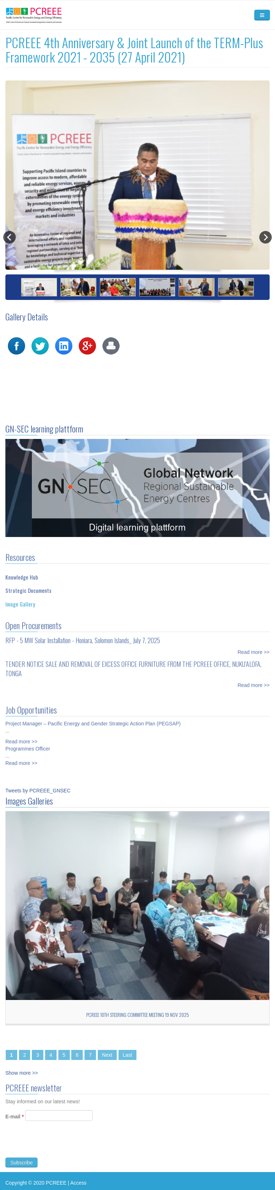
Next (107, 1055)
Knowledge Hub (21, 574)
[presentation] (59, 1146)
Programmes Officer (27, 746)
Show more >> (21, 1073)
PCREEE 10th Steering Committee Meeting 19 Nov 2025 (137, 1014)
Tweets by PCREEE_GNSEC (38, 790)
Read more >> (254, 649)
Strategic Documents (28, 588)
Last (127, 1055)
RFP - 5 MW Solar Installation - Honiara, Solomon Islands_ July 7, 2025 (82, 637)
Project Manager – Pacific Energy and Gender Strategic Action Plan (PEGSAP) (92, 720)
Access (78, 1183)
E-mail (14, 1119)
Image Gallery (20, 601)
